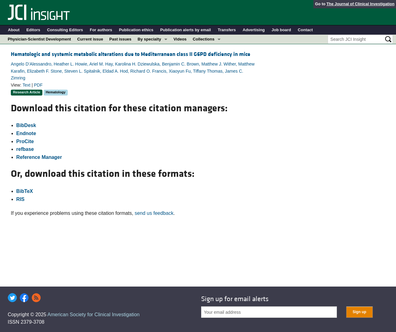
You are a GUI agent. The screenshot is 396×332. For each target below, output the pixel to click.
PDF (38, 85)
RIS (20, 199)
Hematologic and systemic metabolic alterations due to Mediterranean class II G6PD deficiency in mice (130, 54)
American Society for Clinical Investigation (93, 314)
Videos (180, 39)
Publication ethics (136, 30)
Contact (305, 30)
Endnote (26, 133)
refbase (25, 149)
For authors (101, 30)
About (14, 30)
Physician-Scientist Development (39, 39)
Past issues (120, 39)
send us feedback (154, 213)
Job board (281, 30)
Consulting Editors (65, 30)
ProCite (25, 141)
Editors (33, 30)
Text (27, 85)
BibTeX (24, 191)
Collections (203, 39)
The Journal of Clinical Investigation (360, 4)
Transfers (227, 30)
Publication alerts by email (185, 30)
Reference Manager (39, 157)
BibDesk (26, 125)
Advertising (254, 30)
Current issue (90, 39)
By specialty (149, 39)
